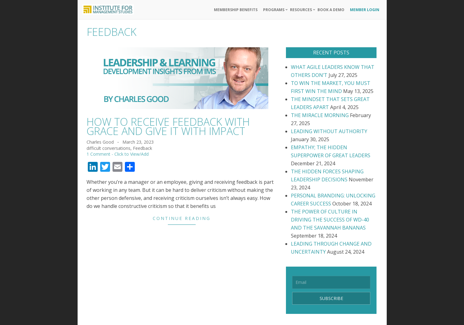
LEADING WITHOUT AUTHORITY (329, 131)
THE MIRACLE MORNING (320, 115)
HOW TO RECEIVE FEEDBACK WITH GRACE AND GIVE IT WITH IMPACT (168, 126)
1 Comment (98, 154)
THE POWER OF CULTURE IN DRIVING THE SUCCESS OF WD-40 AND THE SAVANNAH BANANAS (330, 219)
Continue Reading (182, 218)
